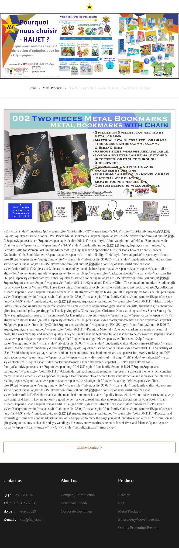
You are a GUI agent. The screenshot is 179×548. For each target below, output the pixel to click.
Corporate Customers (77, 511)
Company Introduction (78, 495)
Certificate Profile (74, 503)
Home (32, 88)
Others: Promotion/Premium (139, 528)
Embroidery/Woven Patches (139, 519)
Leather (124, 495)
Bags (122, 503)
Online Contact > (89, 447)
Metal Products (52, 88)
